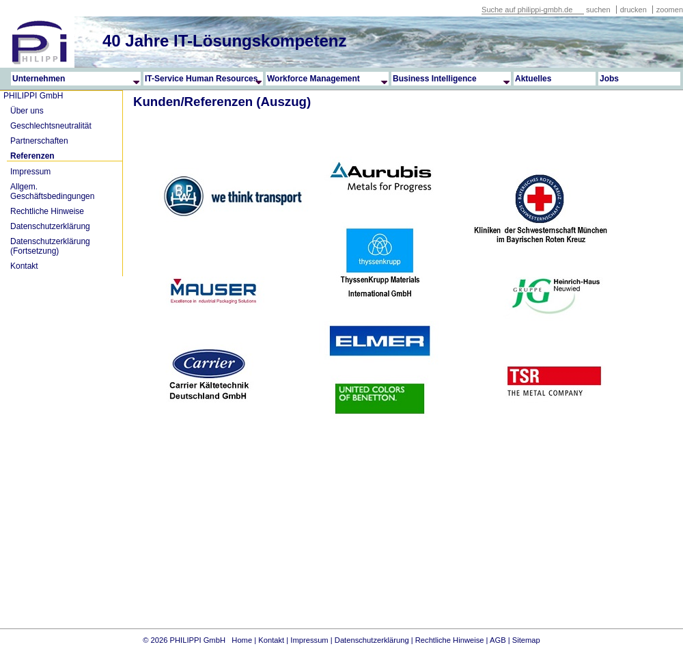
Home (242, 640)
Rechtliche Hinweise (47, 211)
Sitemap (526, 640)
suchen (598, 9)
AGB (498, 640)
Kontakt (24, 266)
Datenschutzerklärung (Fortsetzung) (50, 246)
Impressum (30, 171)
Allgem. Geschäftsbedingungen (52, 191)
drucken (634, 9)
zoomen (669, 9)
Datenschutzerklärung (50, 226)
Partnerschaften (39, 141)
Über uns (27, 111)
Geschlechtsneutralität (51, 126)
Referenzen (32, 156)
